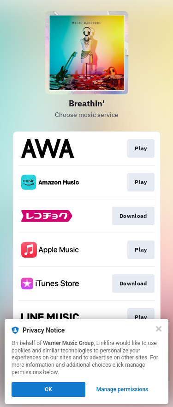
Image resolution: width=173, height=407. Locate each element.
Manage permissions (122, 389)
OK (48, 389)
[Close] (158, 328)
